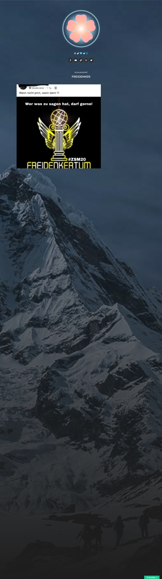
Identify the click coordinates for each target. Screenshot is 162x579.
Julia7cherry (85, 562)
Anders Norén (87, 568)
